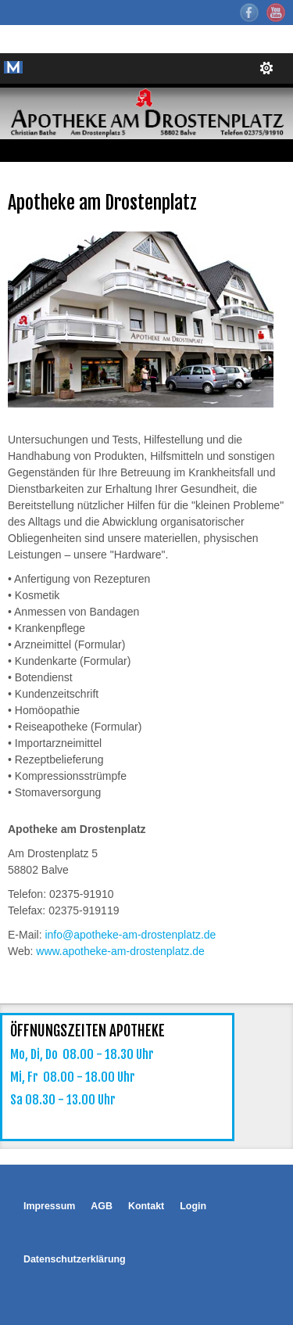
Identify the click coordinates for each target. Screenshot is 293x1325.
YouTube (275, 12)
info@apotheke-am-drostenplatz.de (130, 934)
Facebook (249, 12)
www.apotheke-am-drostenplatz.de (120, 951)
